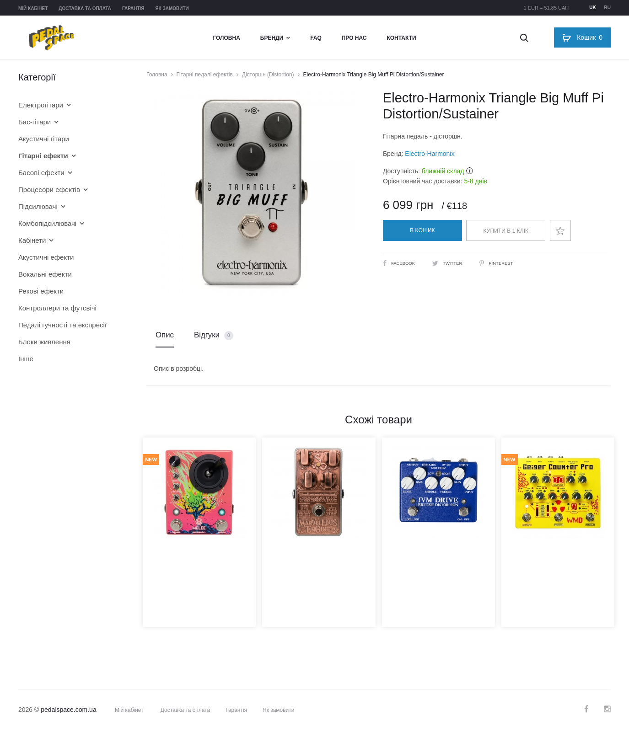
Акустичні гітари (43, 139)
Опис (165, 335)
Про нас (354, 38)
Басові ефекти (41, 172)
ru (607, 7)
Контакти (401, 38)
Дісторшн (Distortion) (268, 74)
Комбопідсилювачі (47, 223)
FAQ (316, 38)
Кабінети (32, 240)
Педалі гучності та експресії (62, 325)
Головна (226, 38)
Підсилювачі (38, 206)
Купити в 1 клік (506, 231)
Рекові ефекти (41, 291)
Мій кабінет (33, 8)
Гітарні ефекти (43, 156)
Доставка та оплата (85, 8)
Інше (25, 359)
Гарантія (133, 8)
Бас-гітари (34, 122)
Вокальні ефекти (45, 274)
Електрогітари (40, 105)
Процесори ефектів (49, 189)
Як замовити (171, 8)
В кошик (422, 230)
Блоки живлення (44, 342)
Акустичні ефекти (46, 257)
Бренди (271, 38)
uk (592, 7)
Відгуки (213, 336)
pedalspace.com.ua (68, 711)
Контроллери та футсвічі (57, 308)
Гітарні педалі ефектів (205, 74)
